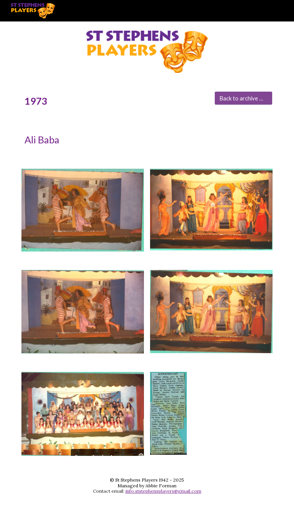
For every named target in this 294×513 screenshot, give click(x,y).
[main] (114, 101)
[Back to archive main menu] (243, 98)
